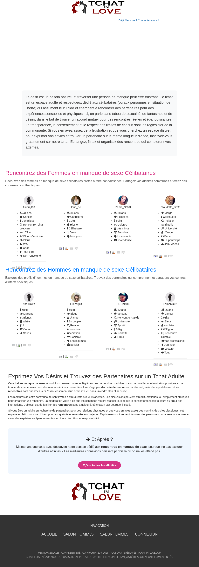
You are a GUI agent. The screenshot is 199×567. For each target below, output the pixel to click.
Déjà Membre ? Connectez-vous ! (139, 20)
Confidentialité (70, 552)
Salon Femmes (114, 534)
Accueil (49, 534)
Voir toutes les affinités (99, 465)
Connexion (146, 534)
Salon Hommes (78, 534)
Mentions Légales (48, 552)
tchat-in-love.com (149, 552)
